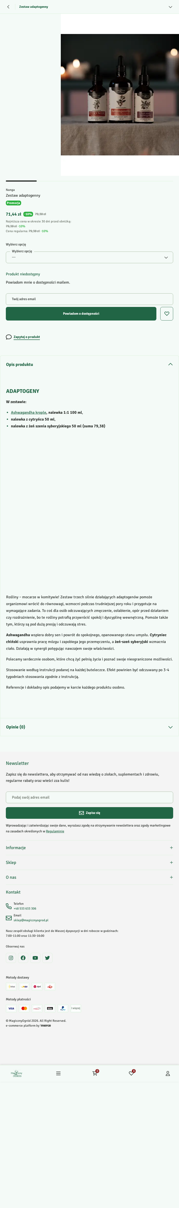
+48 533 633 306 (25, 910)
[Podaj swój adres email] (89, 797)
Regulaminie (55, 831)
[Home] (16, 1075)
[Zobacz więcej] (170, 7)
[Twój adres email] (89, 299)
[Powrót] (8, 7)
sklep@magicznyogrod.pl (31, 922)
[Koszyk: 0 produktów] (94, 1075)
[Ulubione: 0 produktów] (131, 1075)
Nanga (10, 190)
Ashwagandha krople (28, 412)
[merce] (45, 1027)
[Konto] (167, 1075)
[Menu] (58, 1075)
